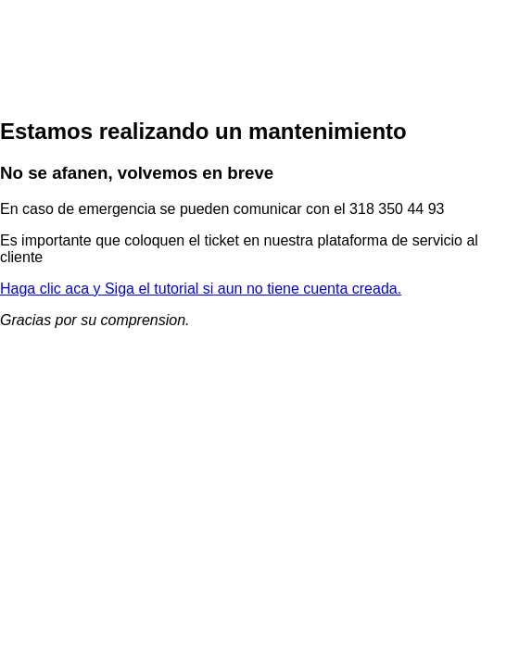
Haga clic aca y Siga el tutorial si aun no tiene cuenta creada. (200, 288)
